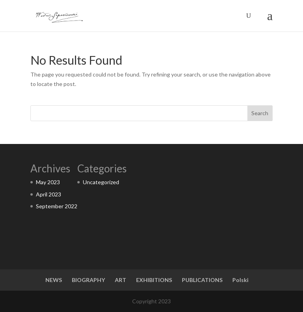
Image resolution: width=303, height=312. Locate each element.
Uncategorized (101, 182)
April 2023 (48, 194)
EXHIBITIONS (154, 280)
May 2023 (48, 182)
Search (259, 113)
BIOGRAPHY (88, 280)
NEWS (53, 280)
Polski (240, 280)
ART (120, 280)
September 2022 (56, 206)
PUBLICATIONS (202, 280)
